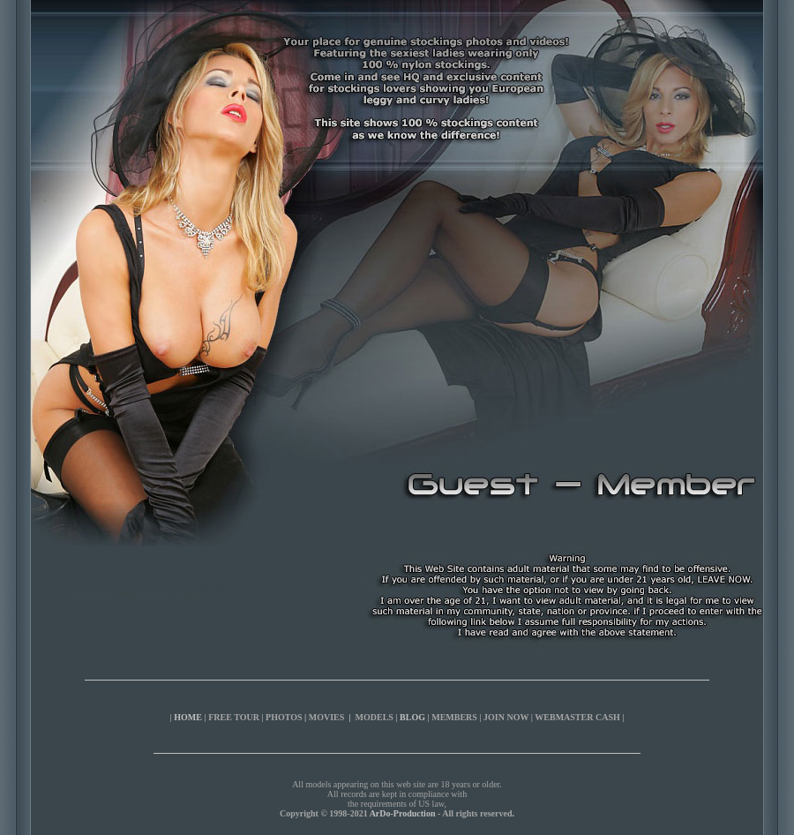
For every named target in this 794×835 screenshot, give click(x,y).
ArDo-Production (403, 813)
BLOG (412, 717)
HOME (188, 717)
